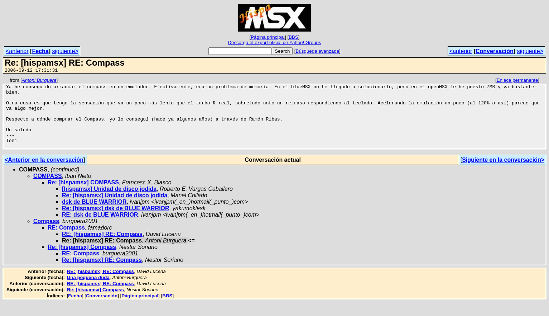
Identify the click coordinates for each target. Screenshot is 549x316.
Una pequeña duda (88, 291)
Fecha (40, 51)
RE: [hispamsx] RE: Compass (102, 248)
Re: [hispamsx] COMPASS (83, 196)
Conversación (495, 51)
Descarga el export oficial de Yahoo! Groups (274, 42)
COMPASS (47, 190)
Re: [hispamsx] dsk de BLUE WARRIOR (115, 222)
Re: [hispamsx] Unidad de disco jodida (114, 209)
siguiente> (65, 51)
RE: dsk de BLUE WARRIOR (100, 229)
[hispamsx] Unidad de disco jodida (109, 203)
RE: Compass (66, 242)
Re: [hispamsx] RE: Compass (102, 274)
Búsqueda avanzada (317, 51)
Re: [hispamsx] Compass (82, 261)
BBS (293, 37)
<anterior (17, 51)
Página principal (268, 37)
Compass (46, 235)
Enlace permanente (517, 81)
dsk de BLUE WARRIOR (94, 216)
